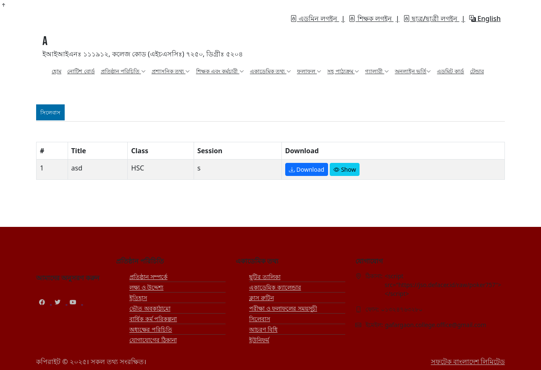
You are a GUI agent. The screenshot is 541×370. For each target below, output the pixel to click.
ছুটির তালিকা (265, 277)
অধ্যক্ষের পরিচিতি (150, 329)
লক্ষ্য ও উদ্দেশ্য (146, 287)
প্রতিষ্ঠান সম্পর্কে (148, 277)
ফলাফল (309, 71)
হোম (56, 71)
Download (306, 169)
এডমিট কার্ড (450, 71)
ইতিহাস (138, 298)
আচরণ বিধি (263, 329)
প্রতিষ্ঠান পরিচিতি (123, 71)
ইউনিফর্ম (259, 340)
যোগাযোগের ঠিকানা (153, 340)
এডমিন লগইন (314, 18)
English (485, 18)
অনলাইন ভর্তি (413, 71)
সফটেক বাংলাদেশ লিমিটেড (468, 361)
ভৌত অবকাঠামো (150, 308)
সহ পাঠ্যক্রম (343, 71)
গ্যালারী (377, 71)
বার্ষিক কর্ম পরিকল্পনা (153, 319)
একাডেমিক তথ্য (270, 71)
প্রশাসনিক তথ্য (171, 71)
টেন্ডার (477, 71)
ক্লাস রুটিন (261, 298)
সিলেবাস (259, 319)
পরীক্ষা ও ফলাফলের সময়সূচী (283, 308)
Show (345, 169)
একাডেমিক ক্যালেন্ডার (275, 287)
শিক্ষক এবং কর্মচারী (220, 71)
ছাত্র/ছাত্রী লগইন (431, 18)
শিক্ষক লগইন (371, 18)
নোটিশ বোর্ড (81, 71)
